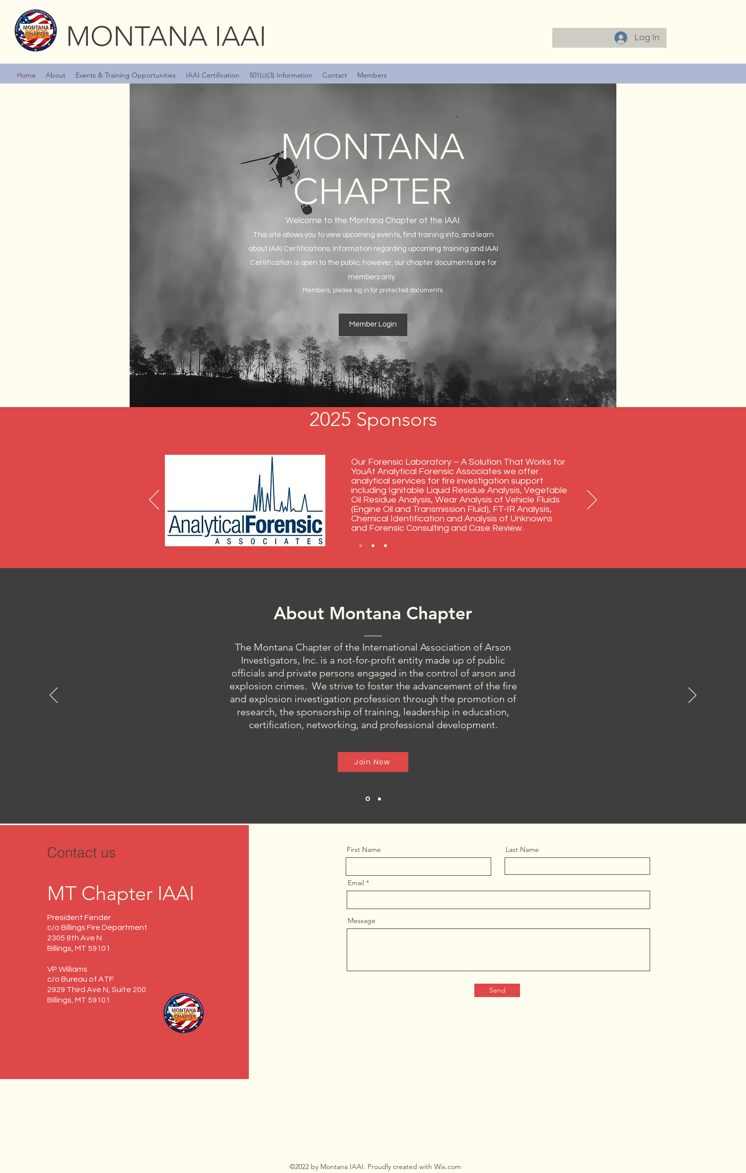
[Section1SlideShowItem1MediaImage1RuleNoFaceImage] (368, 799)
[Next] (592, 500)
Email (356, 882)
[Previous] (154, 500)
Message (361, 920)
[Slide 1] (360, 545)
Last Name (522, 849)
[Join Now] (373, 762)
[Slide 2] (373, 545)
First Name (364, 849)
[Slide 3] (385, 545)
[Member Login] (373, 325)
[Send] (497, 990)
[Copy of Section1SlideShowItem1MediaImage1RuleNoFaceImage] (379, 798)
